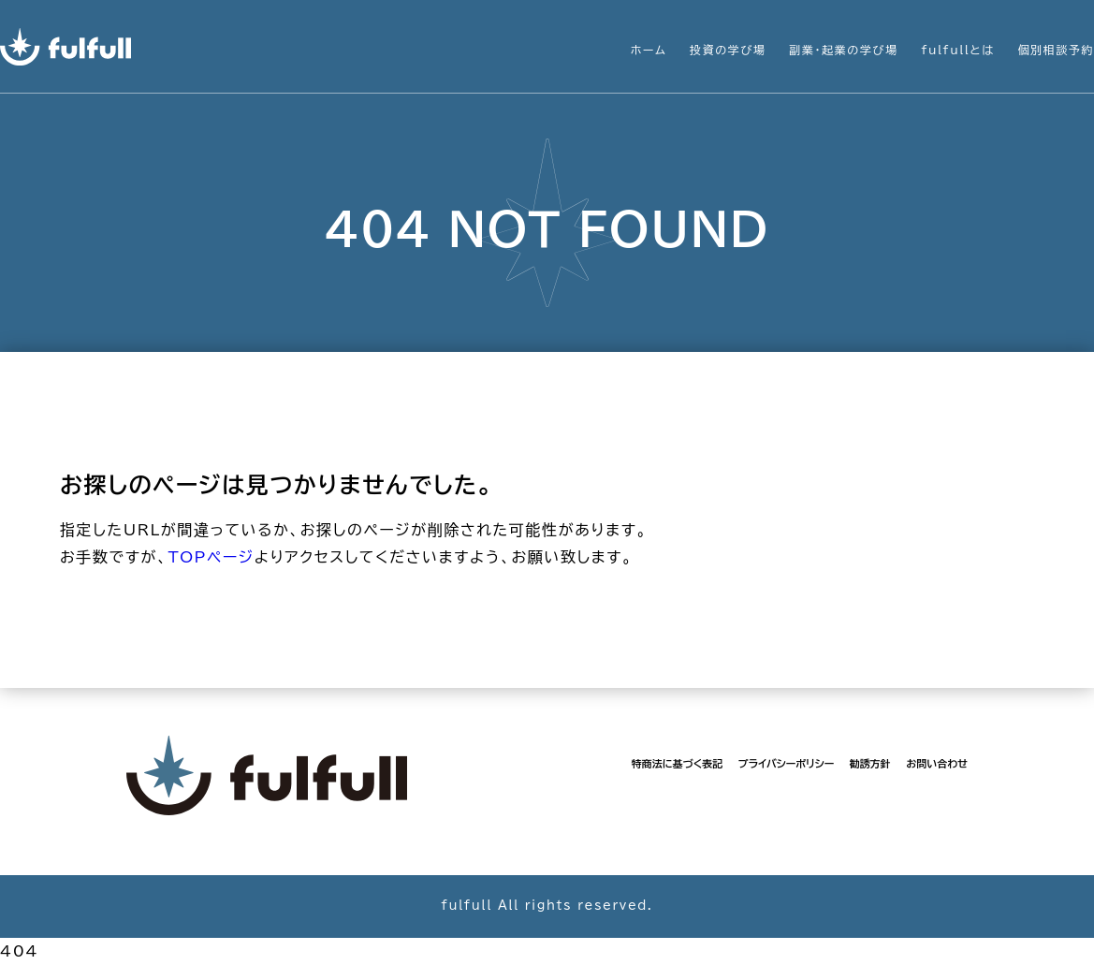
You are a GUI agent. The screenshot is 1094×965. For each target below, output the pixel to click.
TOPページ (211, 556)
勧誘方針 (870, 763)
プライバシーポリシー (786, 763)
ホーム (649, 49)
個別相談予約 (1055, 49)
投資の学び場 (728, 49)
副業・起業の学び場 (843, 49)
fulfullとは (957, 49)
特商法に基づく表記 (677, 763)
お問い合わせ (937, 763)
